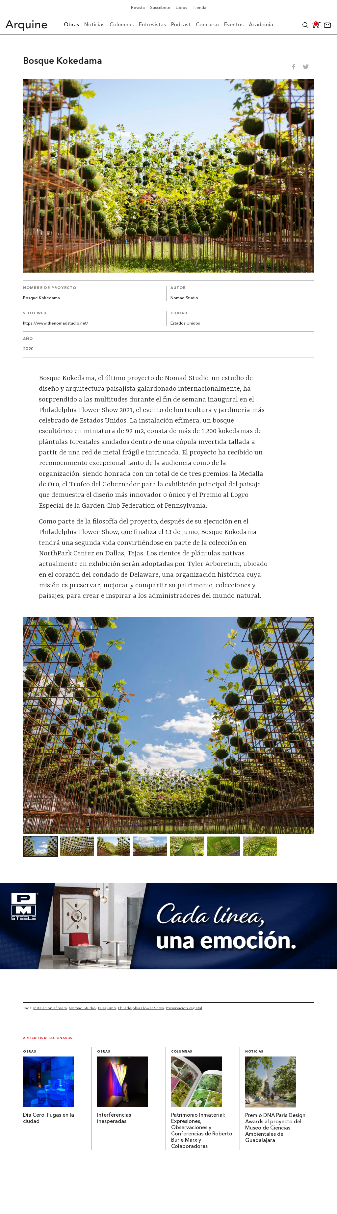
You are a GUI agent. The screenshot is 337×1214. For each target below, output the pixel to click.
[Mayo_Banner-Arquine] (168, 967)
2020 (28, 349)
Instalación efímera (50, 1008)
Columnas (181, 1051)
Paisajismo (107, 1008)
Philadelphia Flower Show (141, 1008)
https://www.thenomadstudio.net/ (55, 323)
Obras (29, 1051)
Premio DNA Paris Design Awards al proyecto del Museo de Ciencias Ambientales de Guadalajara (275, 1128)
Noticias (254, 1051)
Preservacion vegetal (184, 1008)
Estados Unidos (185, 323)
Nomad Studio (184, 298)
